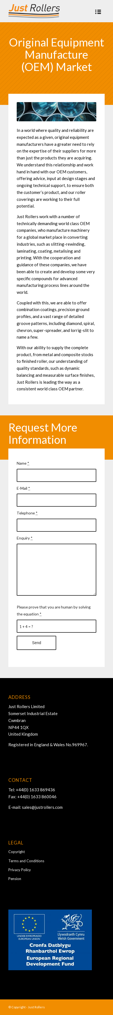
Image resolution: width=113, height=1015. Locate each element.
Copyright (16, 851)
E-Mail (23, 488)
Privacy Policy (19, 870)
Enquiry (25, 538)
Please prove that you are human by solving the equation (54, 610)
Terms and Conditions (26, 861)
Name (23, 463)
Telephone (27, 513)
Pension (14, 878)
